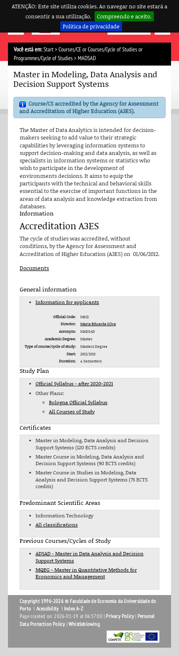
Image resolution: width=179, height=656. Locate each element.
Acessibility (47, 608)
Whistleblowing (84, 624)
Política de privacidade (91, 26)
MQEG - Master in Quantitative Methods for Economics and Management (86, 573)
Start (48, 49)
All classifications (57, 525)
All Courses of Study (72, 411)
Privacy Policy (120, 616)
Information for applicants (67, 302)
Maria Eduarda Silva (98, 324)
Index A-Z (73, 608)
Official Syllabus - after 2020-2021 (74, 383)
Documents (34, 268)
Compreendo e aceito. (124, 16)
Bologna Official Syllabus (78, 402)
